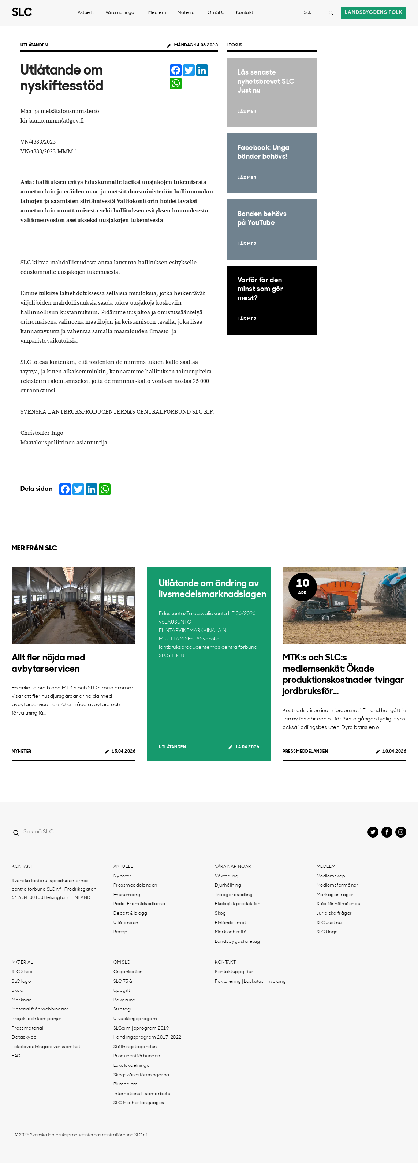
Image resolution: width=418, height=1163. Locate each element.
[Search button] (331, 13)
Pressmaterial (27, 1028)
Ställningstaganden (135, 1047)
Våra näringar (121, 13)
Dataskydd (24, 1037)
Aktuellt (86, 13)
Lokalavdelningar (132, 1066)
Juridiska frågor (334, 913)
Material (187, 13)
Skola (18, 991)
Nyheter (21, 751)
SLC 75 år (124, 981)
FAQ (16, 1056)
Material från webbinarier (40, 1009)
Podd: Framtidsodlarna (139, 904)
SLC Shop (22, 972)
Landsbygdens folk (374, 12)
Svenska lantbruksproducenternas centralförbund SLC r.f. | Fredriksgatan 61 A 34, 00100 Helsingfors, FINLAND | (54, 889)
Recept (121, 932)
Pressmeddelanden (305, 751)
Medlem (157, 13)
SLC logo (21, 981)
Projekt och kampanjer (37, 1019)
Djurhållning (228, 885)
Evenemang (127, 895)
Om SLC (216, 13)
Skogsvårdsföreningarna (141, 1075)
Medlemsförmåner (338, 885)
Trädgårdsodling (234, 895)
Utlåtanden (34, 45)
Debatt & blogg (130, 913)
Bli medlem (125, 1084)
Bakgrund (124, 1000)
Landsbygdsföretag (237, 942)
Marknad (22, 1000)
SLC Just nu (329, 923)
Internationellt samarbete (142, 1094)
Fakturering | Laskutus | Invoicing (250, 981)
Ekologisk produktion (237, 904)
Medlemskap (331, 876)
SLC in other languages (138, 1103)
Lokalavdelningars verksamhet (46, 1047)
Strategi (122, 1009)
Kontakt (244, 13)
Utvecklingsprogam (135, 1019)
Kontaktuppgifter (234, 972)
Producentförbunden (136, 1056)
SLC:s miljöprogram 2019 (141, 1028)
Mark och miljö (230, 932)
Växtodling (226, 876)
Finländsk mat (230, 923)
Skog (220, 913)
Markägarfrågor (335, 895)
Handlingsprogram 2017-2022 (147, 1037)
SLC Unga (327, 932)
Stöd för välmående (339, 904)
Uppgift (121, 991)
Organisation (128, 972)
